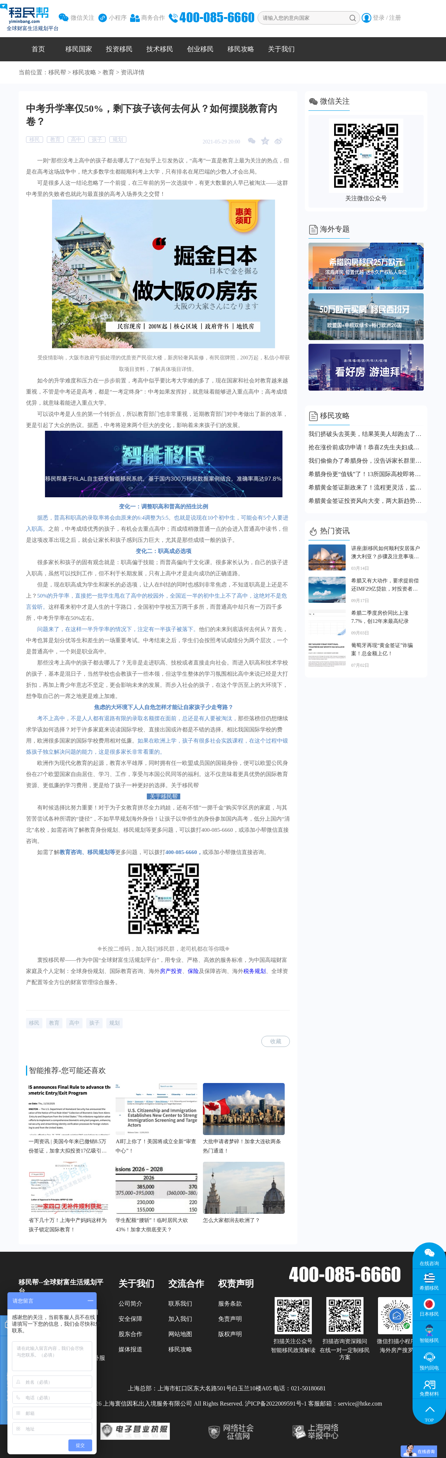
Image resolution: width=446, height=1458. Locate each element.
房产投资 (171, 971)
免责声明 (230, 1319)
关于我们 (281, 49)
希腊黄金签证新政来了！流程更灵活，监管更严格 (366, 487)
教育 (108, 72)
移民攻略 (240, 49)
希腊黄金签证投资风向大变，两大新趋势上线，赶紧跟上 (366, 501)
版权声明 (230, 1334)
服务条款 (230, 1303)
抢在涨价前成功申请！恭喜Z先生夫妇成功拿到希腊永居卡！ (366, 447)
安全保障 (130, 1319)
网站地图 (180, 1334)
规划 (118, 139)
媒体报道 (130, 1349)
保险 (193, 971)
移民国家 (78, 49)
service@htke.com (360, 1403)
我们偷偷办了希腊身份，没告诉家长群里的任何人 (366, 461)
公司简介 (130, 1303)
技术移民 (159, 49)
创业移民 (200, 49)
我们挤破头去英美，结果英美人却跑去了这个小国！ (366, 434)
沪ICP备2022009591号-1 (276, 1403)
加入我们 (180, 1319)
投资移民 (119, 49)
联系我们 (180, 1303)
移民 (34, 139)
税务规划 (254, 971)
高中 (76, 139)
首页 (38, 49)
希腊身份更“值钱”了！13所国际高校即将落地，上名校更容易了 (366, 474)
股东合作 (130, 1334)
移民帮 (57, 72)
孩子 (97, 139)
